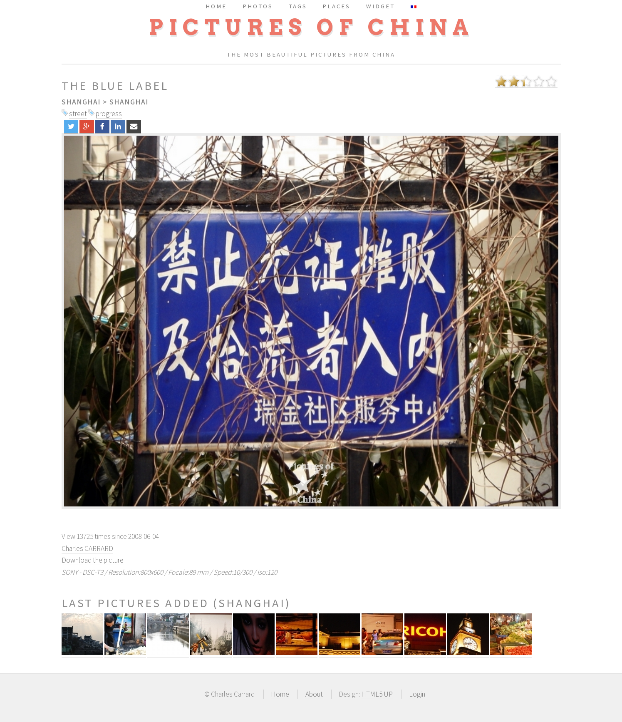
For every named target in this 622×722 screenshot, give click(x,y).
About (314, 694)
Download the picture (93, 560)
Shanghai (81, 102)
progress (109, 113)
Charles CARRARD (87, 548)
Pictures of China (311, 27)
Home (280, 694)
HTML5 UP (377, 694)
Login (417, 694)
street (78, 113)
